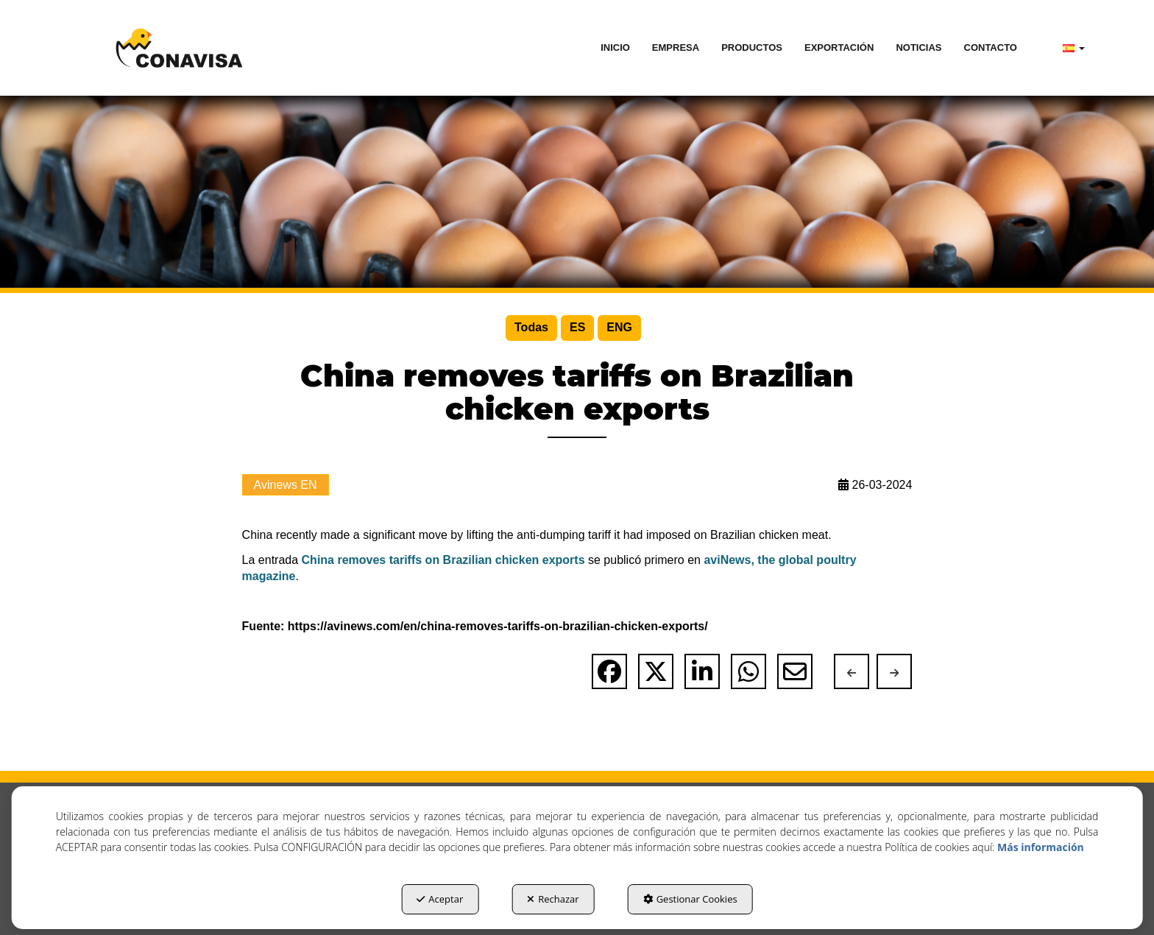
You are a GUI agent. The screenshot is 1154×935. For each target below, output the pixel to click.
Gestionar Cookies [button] (690, 899)
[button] (178, 47)
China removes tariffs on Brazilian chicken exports (443, 560)
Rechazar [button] (552, 899)
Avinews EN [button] (285, 485)
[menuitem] (615, 47)
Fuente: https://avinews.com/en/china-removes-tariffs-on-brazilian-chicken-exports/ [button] (475, 626)
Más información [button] (1040, 847)
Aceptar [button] (440, 899)
